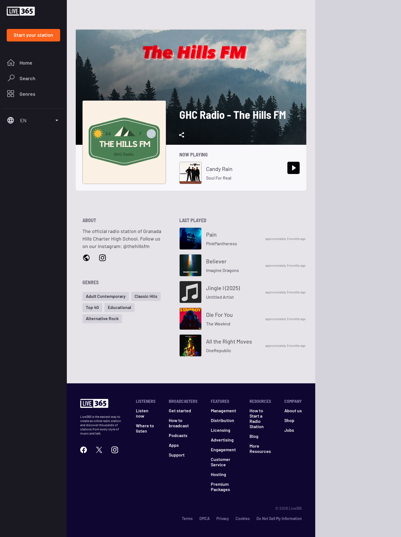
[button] (105, 296)
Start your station (33, 35)
